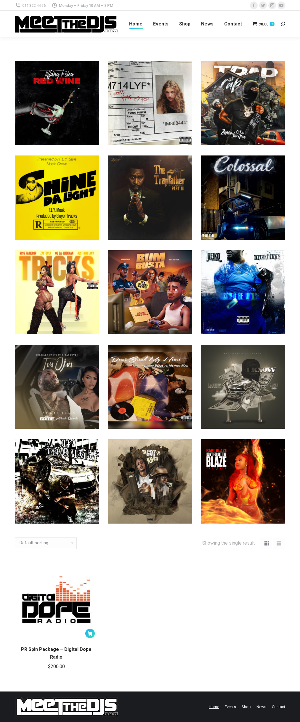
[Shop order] (46, 543)
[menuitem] (136, 24)
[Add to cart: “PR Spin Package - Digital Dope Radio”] (90, 633)
